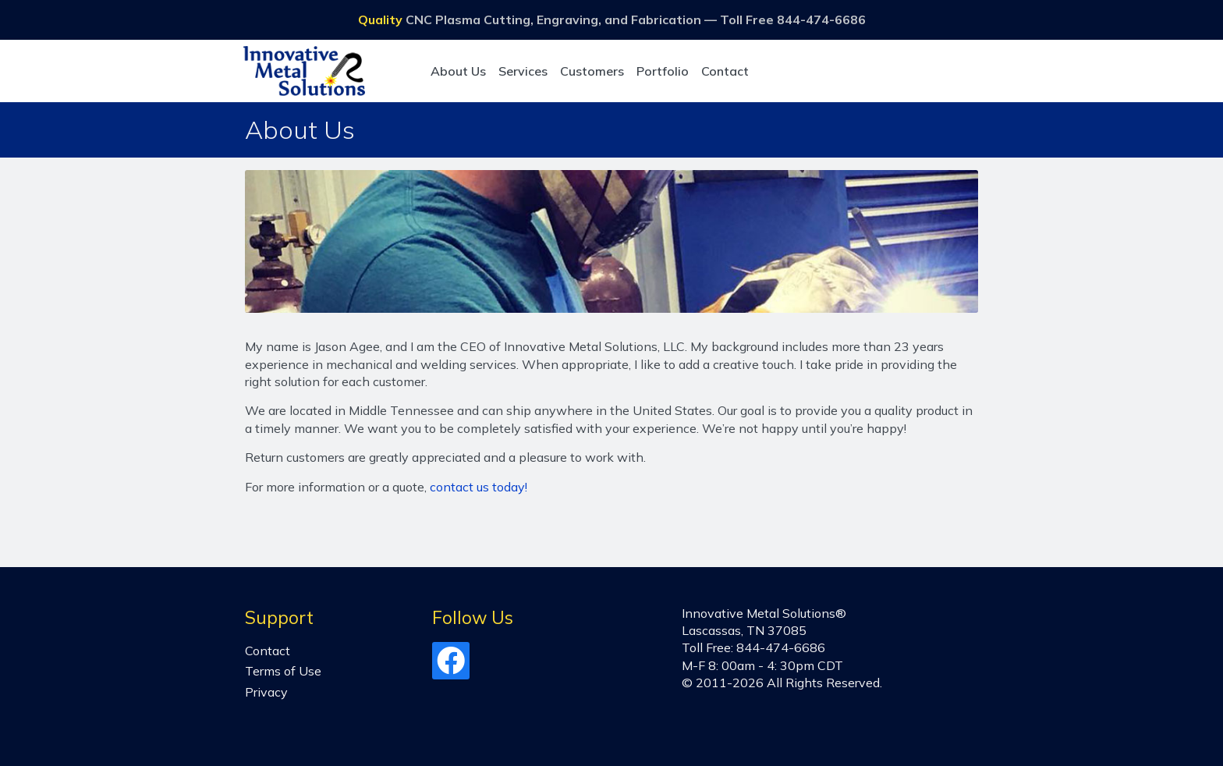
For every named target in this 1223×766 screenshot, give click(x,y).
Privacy (266, 692)
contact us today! (478, 487)
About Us (458, 71)
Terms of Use (283, 671)
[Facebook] (451, 667)
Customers (592, 71)
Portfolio (662, 71)
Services (523, 71)
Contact (725, 71)
